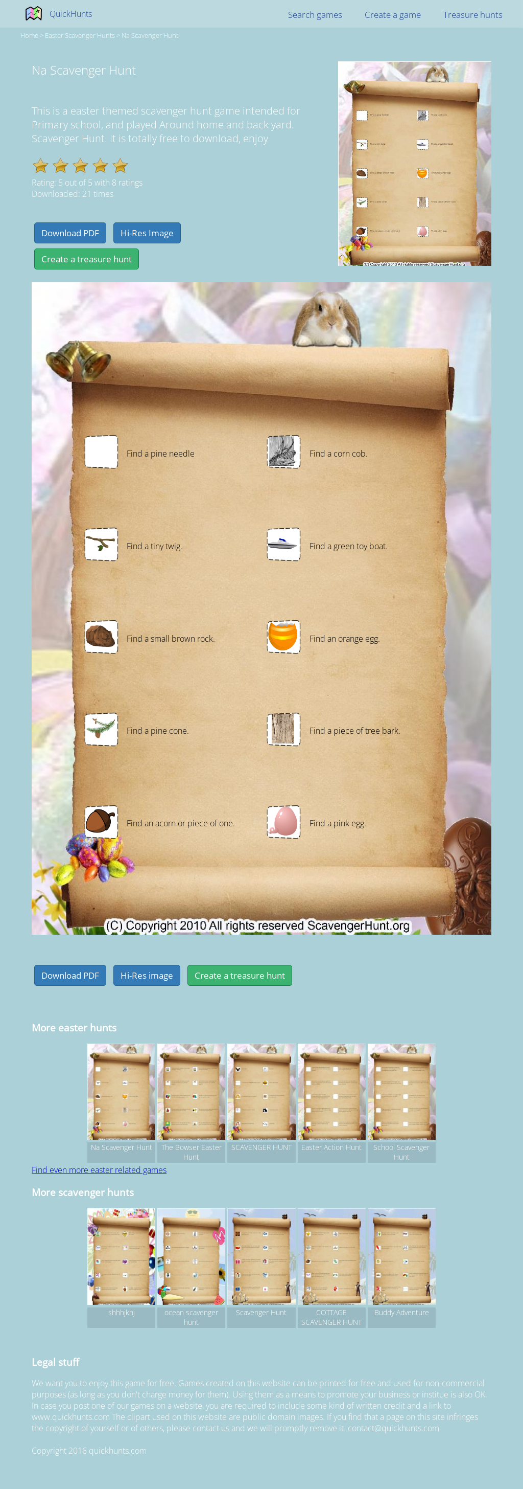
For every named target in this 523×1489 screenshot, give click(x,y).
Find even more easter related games (99, 1170)
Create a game (393, 14)
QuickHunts (71, 13)
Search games (315, 14)
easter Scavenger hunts (80, 35)
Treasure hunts (473, 14)
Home (29, 35)
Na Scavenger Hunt (150, 35)
